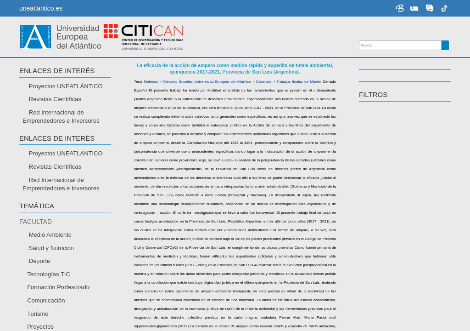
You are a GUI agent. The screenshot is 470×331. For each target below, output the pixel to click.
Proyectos (40, 326)
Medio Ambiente (50, 234)
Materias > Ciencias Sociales (168, 82)
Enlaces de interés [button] (57, 70)
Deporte (39, 260)
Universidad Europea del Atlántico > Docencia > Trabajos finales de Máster (257, 82)
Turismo (37, 313)
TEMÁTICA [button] (36, 206)
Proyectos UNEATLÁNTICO (66, 86)
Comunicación (46, 300)
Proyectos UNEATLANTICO (66, 153)
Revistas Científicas (55, 99)
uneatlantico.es (40, 8)
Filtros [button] (373, 94)
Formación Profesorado (58, 287)
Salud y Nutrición (51, 248)
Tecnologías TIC (48, 274)
